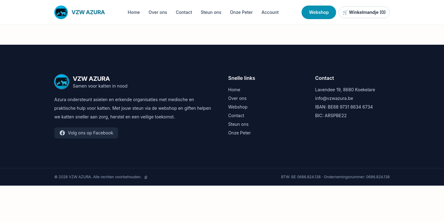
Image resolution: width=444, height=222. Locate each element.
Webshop (319, 12)
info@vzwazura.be (334, 98)
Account (270, 12)
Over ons (158, 12)
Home (134, 12)
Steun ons (211, 12)
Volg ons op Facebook (86, 133)
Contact (184, 12)
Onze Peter (241, 12)
